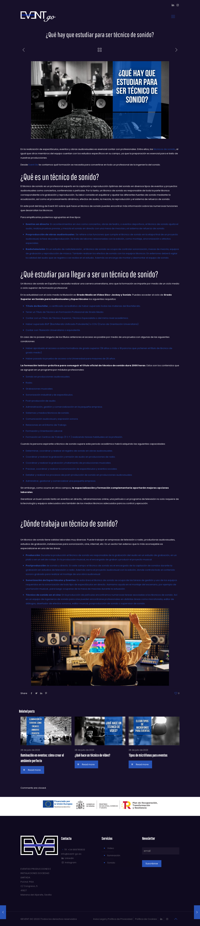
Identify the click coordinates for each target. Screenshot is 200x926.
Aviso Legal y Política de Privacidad (112, 919)
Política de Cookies (146, 919)
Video (110, 848)
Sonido (111, 862)
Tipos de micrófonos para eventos (148, 755)
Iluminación (113, 855)
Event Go (33, 164)
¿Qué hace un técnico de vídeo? (92, 755)
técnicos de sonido (164, 149)
